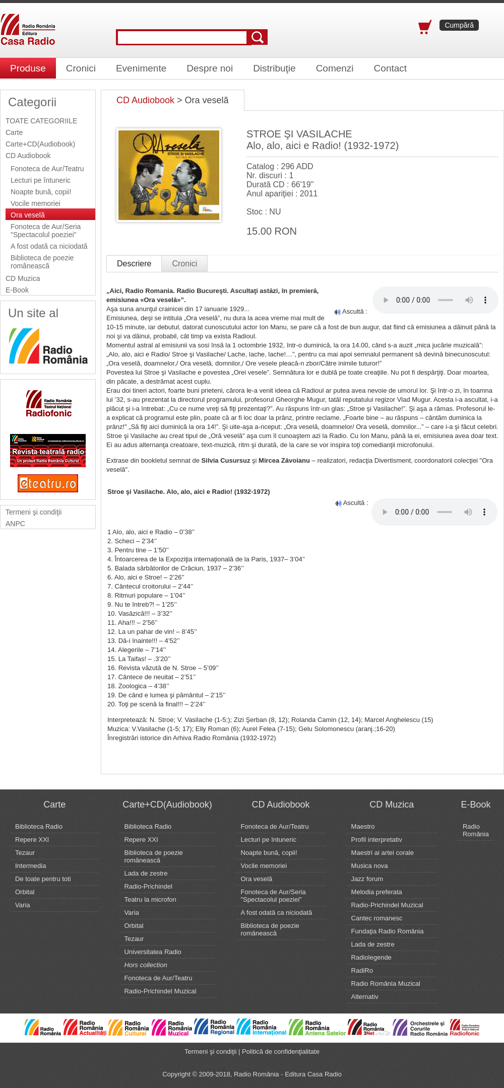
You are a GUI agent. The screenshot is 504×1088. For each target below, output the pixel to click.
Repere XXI (32, 839)
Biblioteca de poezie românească (42, 262)
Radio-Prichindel (148, 886)
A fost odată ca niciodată (49, 246)
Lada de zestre (145, 873)
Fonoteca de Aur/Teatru (47, 169)
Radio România (476, 830)
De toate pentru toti (43, 879)
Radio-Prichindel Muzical (160, 991)
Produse (28, 68)
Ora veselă (28, 215)
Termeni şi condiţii (33, 512)
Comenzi (335, 68)
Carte (14, 132)
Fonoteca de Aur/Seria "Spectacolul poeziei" (46, 231)
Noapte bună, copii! (41, 192)
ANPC (15, 524)
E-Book (17, 290)
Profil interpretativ (376, 839)
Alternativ (365, 996)
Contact (390, 68)
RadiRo (362, 970)
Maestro (363, 826)
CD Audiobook (28, 156)
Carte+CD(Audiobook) (40, 144)
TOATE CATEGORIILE (41, 121)
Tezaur (25, 852)
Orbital (24, 892)
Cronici (81, 68)
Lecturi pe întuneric (41, 180)
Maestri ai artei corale (382, 852)
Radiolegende (371, 957)
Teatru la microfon (150, 899)
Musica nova (369, 865)
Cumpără (459, 25)
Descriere (134, 263)
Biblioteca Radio (38, 826)
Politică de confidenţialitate (281, 1051)
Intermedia (30, 865)
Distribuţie (274, 68)
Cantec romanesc (377, 918)
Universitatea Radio (152, 952)
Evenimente (141, 68)
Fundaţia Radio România (387, 931)
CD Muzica (23, 278)
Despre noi (209, 68)
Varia (22, 905)
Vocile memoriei (35, 203)
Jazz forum (367, 879)
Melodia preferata (376, 892)
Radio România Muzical (385, 983)
